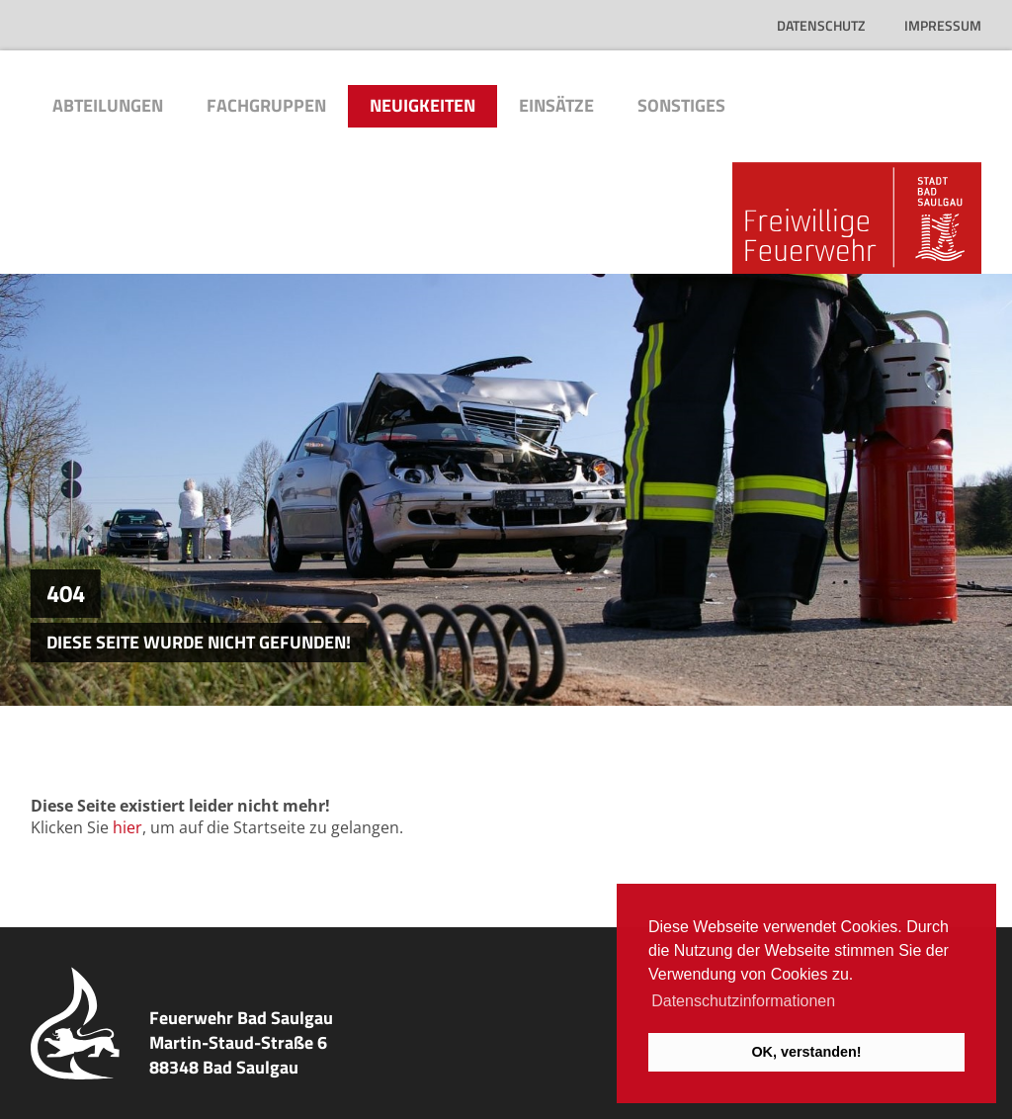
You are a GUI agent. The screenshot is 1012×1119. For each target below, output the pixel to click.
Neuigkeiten (422, 105)
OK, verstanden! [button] (806, 1052)
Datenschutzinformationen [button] (743, 1000)
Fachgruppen (266, 105)
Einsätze (556, 105)
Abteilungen (107, 105)
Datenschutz (821, 25)
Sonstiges (681, 105)
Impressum (942, 25)
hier (127, 827)
